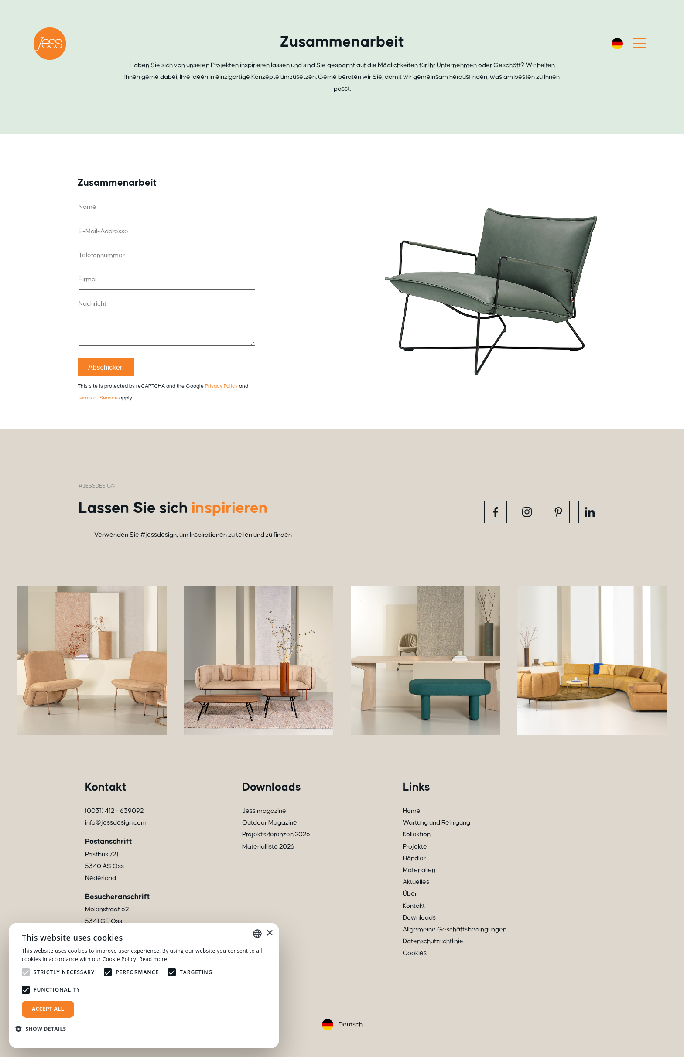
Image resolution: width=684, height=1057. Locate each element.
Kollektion (417, 834)
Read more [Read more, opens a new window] (153, 959)
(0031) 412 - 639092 (114, 811)
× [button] (269, 933)
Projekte (415, 846)
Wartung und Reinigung (436, 822)
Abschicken (106, 367)
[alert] (144, 985)
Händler (414, 858)
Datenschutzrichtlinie (433, 941)
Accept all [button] (48, 1009)
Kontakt (414, 906)
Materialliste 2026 (268, 846)
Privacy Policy (221, 386)
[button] (44, 1028)
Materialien (419, 870)
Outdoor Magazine (269, 822)
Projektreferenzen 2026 (276, 834)
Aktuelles (416, 882)
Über (410, 893)
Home (412, 811)
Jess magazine (264, 811)
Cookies (415, 953)
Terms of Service (98, 398)
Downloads (419, 917)
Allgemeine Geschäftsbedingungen (454, 929)
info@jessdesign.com (116, 822)
